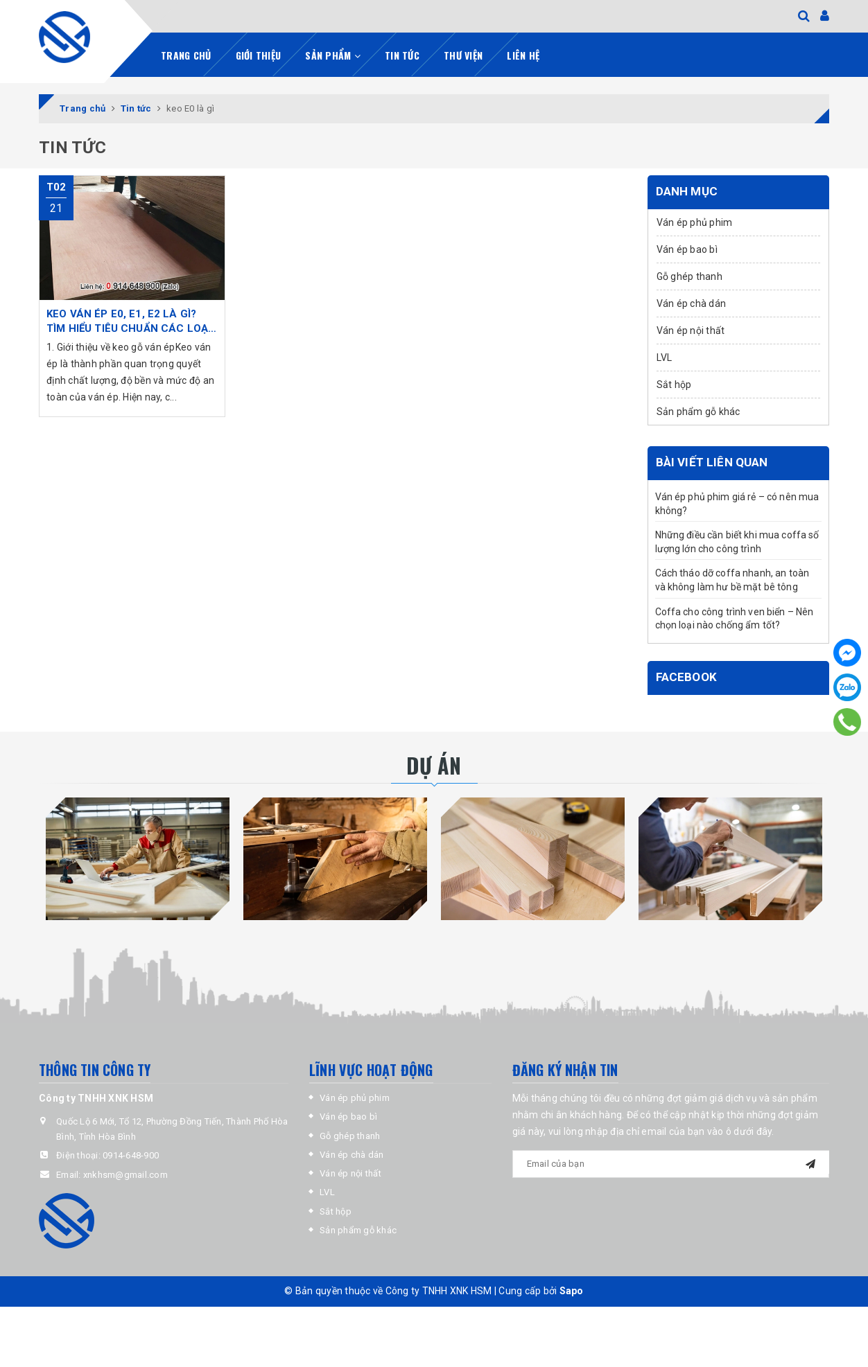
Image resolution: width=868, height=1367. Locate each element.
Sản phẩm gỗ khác (698, 410)
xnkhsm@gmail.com (125, 1173)
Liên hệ (523, 53)
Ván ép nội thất (691, 329)
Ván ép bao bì (687, 248)
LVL (664, 356)
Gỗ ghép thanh (689, 275)
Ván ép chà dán (692, 302)
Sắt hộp (674, 383)
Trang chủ (186, 53)
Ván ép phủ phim (695, 221)
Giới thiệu (258, 53)
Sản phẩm (333, 53)
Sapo (571, 1290)
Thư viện (463, 53)
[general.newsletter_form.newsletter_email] (671, 1163)
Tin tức (402, 53)
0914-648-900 (131, 1154)
